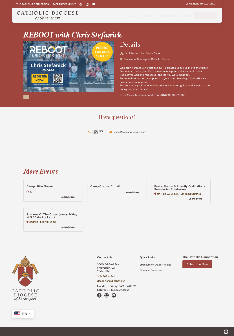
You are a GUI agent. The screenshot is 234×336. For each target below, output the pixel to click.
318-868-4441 (106, 276)
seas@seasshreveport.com (130, 132)
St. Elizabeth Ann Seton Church (143, 53)
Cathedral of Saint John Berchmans (179, 194)
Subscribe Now (197, 264)
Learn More (68, 196)
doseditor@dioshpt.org (111, 281)
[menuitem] (33, 4)
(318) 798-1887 (98, 131)
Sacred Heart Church (42, 222)
